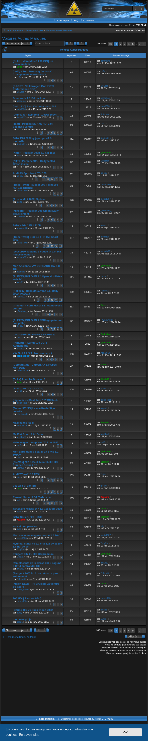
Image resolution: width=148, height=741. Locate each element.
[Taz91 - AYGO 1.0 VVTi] (27, 388)
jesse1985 (22, 538)
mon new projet (22, 619)
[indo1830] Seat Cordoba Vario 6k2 (34, 106)
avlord (104, 408)
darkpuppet (23, 356)
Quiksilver (106, 152)
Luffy (19, 77)
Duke (19, 67)
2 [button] (120, 44)
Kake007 (21, 296)
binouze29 (22, 425)
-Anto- (104, 619)
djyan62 (20, 568)
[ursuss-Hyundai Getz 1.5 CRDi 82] (34, 334)
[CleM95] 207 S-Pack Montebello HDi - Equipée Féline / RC (36, 464)
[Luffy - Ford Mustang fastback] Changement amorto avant (32, 73)
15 (56, 179)
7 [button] (140, 44)
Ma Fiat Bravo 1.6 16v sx (28, 434)
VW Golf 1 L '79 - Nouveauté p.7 (32, 353)
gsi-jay (20, 176)
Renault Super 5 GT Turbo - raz (32, 497)
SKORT (20, 92)
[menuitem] (74, 20)
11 (52, 246)
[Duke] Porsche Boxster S (29, 379)
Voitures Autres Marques (24, 38)
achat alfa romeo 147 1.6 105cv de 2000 (37, 508)
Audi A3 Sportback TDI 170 (29, 173)
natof (19, 155)
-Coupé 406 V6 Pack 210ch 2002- (33, 609)
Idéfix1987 (106, 199)
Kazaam (105, 497)
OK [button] (125, 732)
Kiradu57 (21, 348)
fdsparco (105, 388)
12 (43, 179)
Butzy (19, 612)
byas (19, 511)
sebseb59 (21, 101)
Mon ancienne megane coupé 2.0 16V (36, 535)
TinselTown (22, 190)
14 (52, 179)
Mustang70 (22, 228)
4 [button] (128, 44)
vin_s (103, 276)
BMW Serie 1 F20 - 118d (27, 517)
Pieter (103, 474)
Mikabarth (21, 437)
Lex (102, 526)
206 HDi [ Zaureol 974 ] (27, 598)
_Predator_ (106, 210)
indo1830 (21, 109)
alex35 (20, 282)
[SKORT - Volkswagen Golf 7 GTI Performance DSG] (33, 88)
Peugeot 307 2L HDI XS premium (33, 554)
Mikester (105, 161)
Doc (19, 477)
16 (61, 179)
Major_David (23, 589)
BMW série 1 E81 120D (27, 225)
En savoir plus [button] (29, 734)
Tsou (19, 129)
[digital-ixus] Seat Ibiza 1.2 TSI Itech (35, 400)
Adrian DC (106, 353)
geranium (105, 61)
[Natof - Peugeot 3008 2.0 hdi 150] (34, 152)
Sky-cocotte (22, 414)
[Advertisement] (74, 686)
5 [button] (133, 44)
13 (48, 179)
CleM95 (20, 468)
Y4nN (103, 364)
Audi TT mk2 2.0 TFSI (26, 474)
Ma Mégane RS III (23, 422)
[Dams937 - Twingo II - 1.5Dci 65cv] (34, 114)
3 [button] (124, 44)
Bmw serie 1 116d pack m (29, 98)
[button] (110, 44)
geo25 (20, 622)
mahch (104, 225)
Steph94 (105, 379)
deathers (21, 271)
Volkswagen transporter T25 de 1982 (35, 442)
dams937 (21, 117)
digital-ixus (22, 403)
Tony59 (20, 549)
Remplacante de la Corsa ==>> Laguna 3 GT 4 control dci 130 (37, 564)
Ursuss (20, 337)
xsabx (19, 457)
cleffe (19, 445)
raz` (18, 500)
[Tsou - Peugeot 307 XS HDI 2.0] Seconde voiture (32, 125)
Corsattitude (22, 370)
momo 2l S (22, 144)
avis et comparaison (25, 526)
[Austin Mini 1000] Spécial (29, 199)
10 (61, 205)
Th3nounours (107, 320)
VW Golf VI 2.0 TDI (24, 485)
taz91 (19, 202)
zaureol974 (22, 601)
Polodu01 (105, 114)
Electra (20, 557)
